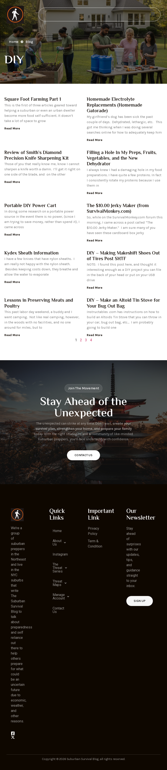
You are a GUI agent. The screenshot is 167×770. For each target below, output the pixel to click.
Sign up (139, 601)
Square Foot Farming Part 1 (32, 99)
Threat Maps (57, 583)
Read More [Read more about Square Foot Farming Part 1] (12, 128)
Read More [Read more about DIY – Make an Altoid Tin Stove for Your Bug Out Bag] (94, 335)
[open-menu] (152, 14)
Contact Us (83, 455)
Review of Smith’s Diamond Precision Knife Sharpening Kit (36, 155)
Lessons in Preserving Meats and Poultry (38, 303)
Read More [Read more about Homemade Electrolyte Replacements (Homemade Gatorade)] (94, 140)
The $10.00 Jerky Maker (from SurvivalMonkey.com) (118, 208)
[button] (55, 542)
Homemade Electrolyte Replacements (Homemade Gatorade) (114, 105)
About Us (57, 543)
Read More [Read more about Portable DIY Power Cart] (12, 234)
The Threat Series (57, 567)
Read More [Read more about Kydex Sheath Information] (12, 282)
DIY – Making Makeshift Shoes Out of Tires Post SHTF (123, 256)
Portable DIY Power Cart (30, 206)
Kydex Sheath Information (31, 253)
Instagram (57, 554)
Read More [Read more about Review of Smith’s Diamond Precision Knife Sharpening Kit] (12, 182)
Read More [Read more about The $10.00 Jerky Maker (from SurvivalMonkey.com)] (94, 240)
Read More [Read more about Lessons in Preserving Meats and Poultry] (12, 335)
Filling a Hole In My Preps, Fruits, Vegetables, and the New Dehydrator (122, 158)
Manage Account (57, 597)
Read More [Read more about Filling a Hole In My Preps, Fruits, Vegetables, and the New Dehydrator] (94, 193)
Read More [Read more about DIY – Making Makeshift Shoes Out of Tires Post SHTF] (94, 288)
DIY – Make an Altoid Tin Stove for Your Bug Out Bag (123, 303)
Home (57, 531)
